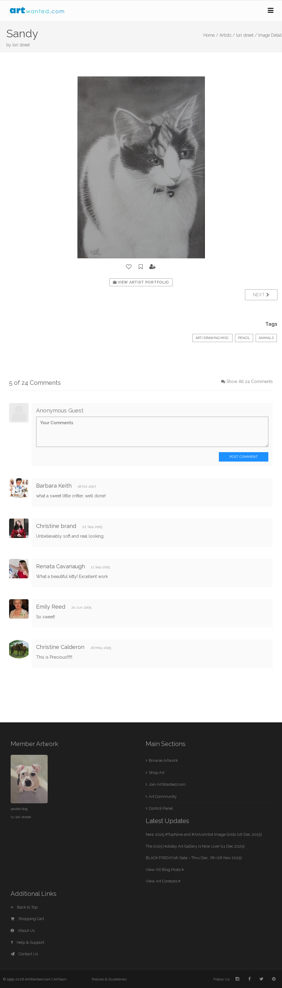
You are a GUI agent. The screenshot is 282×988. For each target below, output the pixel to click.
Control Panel (161, 808)
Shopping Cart (27, 918)
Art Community (163, 796)
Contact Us (24, 954)
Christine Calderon (60, 647)
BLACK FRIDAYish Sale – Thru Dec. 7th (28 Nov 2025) (194, 857)
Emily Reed (50, 606)
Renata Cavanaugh (60, 566)
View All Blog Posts (165, 869)
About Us (23, 930)
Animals (266, 338)
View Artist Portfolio (141, 282)
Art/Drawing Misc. (212, 338)
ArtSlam (59, 979)
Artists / (227, 35)
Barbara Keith (54, 485)
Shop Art (157, 772)
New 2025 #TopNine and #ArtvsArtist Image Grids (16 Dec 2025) (204, 834)
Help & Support (27, 942)
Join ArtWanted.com (167, 784)
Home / (210, 35)
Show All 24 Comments (249, 381)
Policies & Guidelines (109, 979)
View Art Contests (163, 881)
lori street (21, 44)
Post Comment (243, 457)
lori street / (246, 35)
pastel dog (19, 809)
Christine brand (56, 526)
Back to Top (24, 907)
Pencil (244, 338)
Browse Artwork (163, 760)
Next (261, 294)
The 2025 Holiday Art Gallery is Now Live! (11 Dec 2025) (195, 846)
